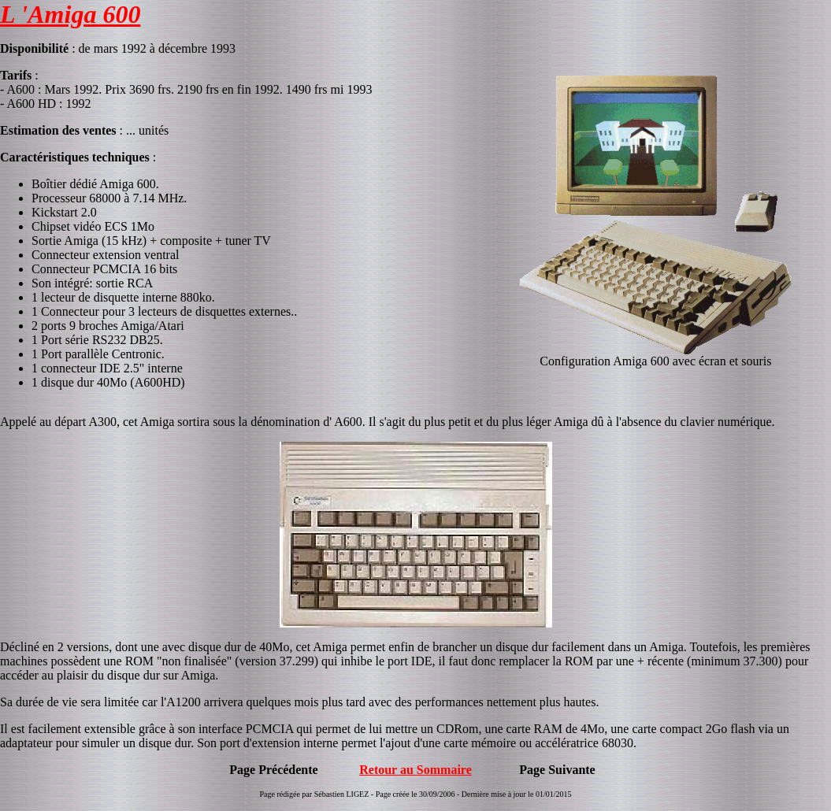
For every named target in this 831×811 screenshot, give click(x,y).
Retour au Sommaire (415, 769)
